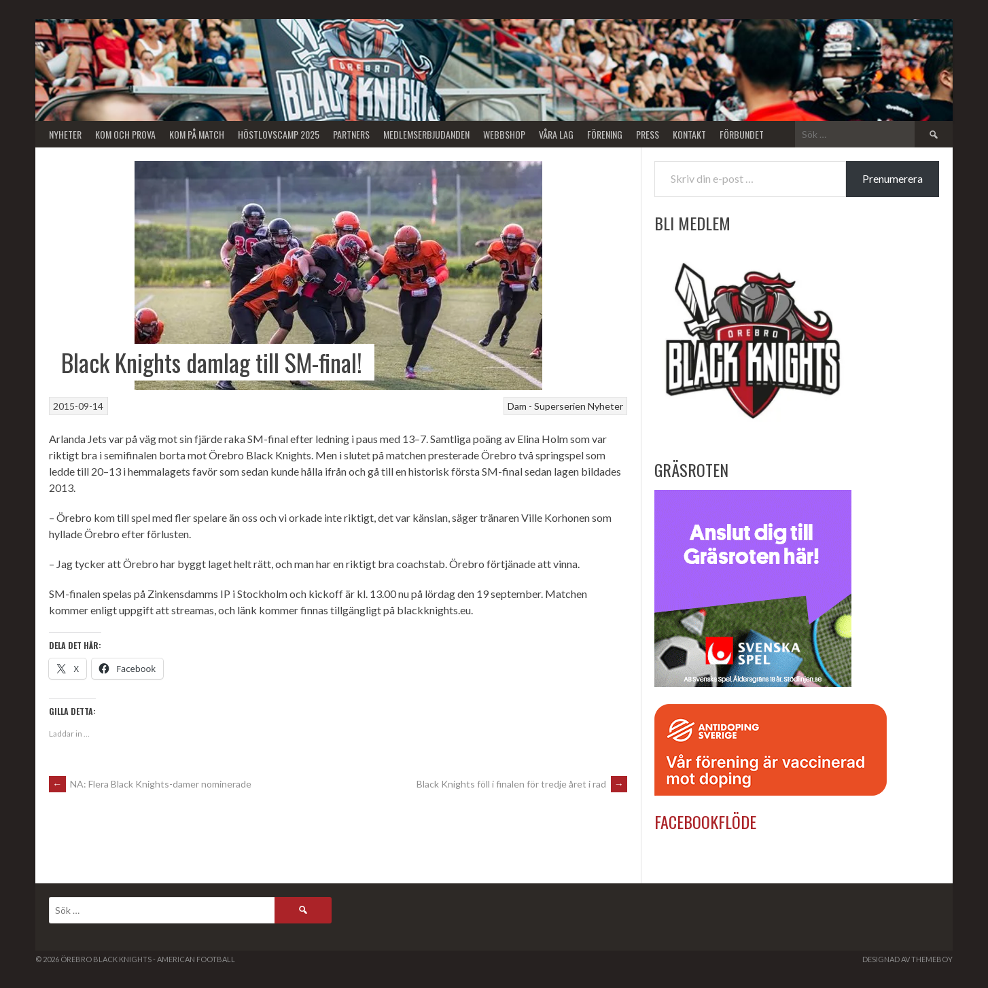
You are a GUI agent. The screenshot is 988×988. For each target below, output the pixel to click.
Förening (604, 134)
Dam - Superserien (547, 406)
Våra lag (556, 134)
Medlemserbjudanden (426, 134)
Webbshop (504, 134)
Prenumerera (892, 178)
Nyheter (65, 134)
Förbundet (742, 134)
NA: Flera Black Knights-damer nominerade (150, 784)
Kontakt (689, 134)
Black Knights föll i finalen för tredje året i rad (522, 784)
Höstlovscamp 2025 (278, 134)
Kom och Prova (125, 134)
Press (647, 134)
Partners (351, 134)
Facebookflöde (705, 821)
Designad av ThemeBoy (907, 959)
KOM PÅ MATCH (196, 134)
